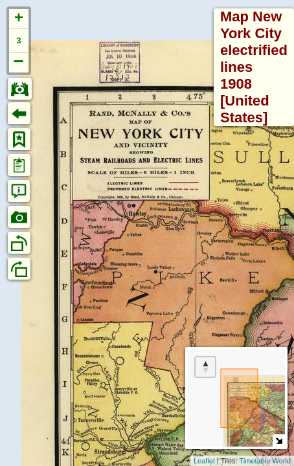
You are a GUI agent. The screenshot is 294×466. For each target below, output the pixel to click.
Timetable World (265, 461)
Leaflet (204, 461)
